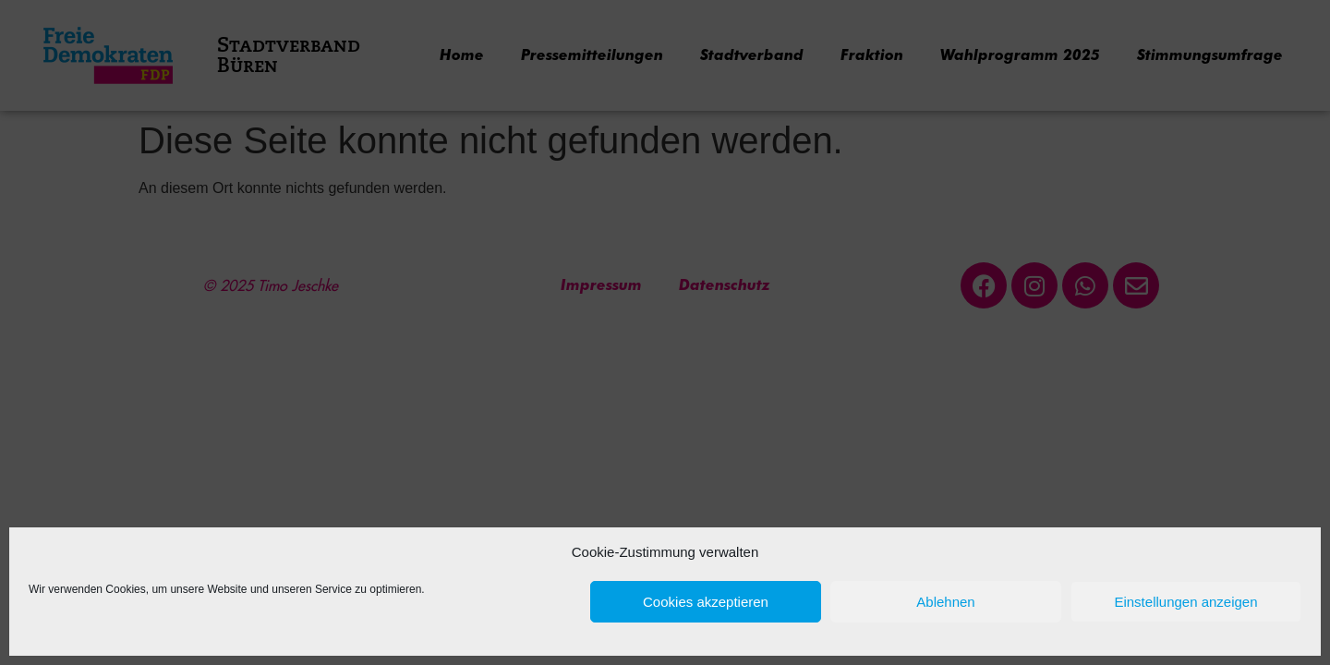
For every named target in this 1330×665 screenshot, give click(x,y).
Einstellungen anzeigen (1185, 602)
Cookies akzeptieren (705, 602)
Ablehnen (945, 602)
